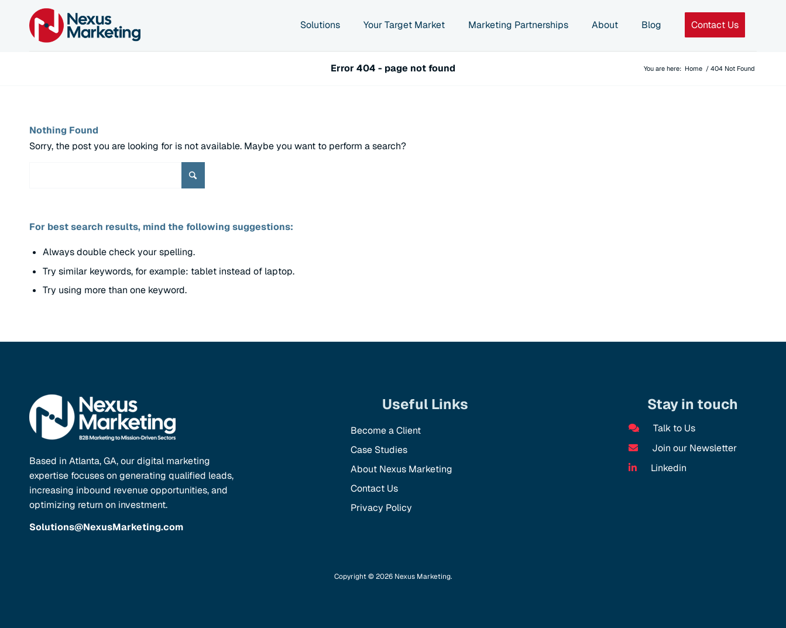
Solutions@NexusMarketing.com (106, 527)
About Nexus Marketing (401, 469)
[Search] (117, 175)
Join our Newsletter (683, 448)
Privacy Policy (381, 508)
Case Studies (379, 450)
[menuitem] (320, 26)
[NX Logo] (84, 25)
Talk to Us (662, 428)
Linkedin (658, 468)
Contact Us (374, 488)
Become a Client (386, 430)
